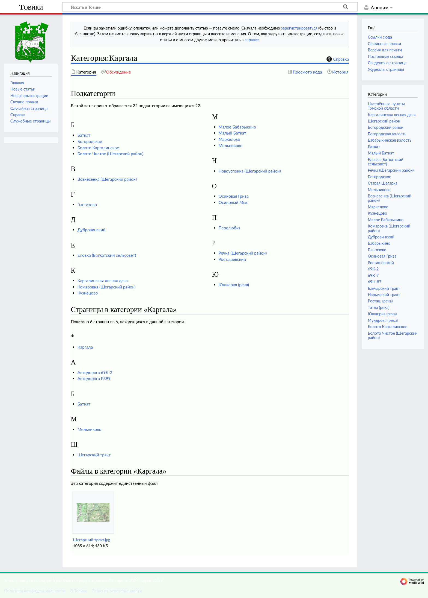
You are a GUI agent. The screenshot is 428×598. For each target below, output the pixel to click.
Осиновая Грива (234, 196)
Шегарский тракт (94, 454)
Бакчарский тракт (384, 288)
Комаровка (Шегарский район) (107, 286)
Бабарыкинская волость (389, 140)
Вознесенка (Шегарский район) (107, 179)
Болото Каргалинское (98, 147)
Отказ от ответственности (116, 590)
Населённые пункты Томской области (386, 105)
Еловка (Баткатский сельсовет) (107, 255)
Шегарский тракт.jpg (91, 539)
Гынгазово (87, 204)
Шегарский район (384, 121)
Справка (337, 59)
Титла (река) (378, 307)
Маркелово (229, 139)
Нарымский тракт (384, 294)
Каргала (85, 347)
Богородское (90, 141)
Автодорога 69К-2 (95, 372)
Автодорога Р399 (94, 378)
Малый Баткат (232, 132)
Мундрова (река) (383, 320)
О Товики (78, 590)
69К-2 (373, 269)
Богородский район (385, 127)
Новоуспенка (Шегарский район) (250, 170)
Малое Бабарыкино (237, 126)
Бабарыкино (379, 243)
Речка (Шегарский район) (243, 252)
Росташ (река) (380, 301)
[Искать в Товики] (210, 6)
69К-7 (373, 275)
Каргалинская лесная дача (103, 280)
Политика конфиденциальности (35, 590)
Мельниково (231, 145)
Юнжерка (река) (234, 284)
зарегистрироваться (299, 28)
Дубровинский (91, 229)
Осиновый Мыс (233, 202)
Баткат (84, 135)
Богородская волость (387, 134)
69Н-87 (374, 281)
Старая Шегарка (382, 183)
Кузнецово (88, 292)
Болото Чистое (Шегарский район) (110, 153)
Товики (31, 7)
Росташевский (232, 259)
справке (252, 39)
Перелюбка (230, 227)
